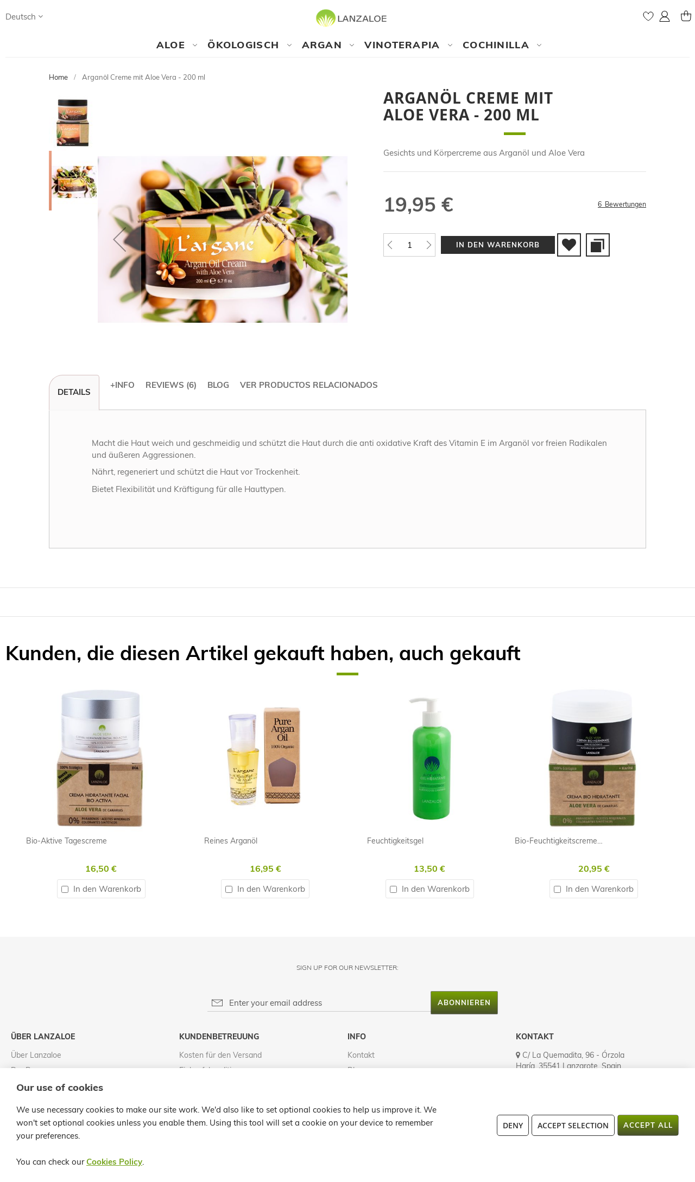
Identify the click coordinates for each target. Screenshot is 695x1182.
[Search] (61, 16)
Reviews (171, 385)
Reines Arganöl (230, 841)
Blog (218, 385)
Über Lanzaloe (36, 1055)
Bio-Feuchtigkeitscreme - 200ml (570, 841)
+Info (122, 385)
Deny (513, 1125)
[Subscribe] (464, 1002)
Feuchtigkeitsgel (395, 841)
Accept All (648, 1125)
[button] (24, 16)
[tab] (74, 393)
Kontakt (361, 1055)
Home (58, 77)
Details (74, 392)
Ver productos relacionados (309, 385)
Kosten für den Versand (220, 1055)
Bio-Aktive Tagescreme (66, 841)
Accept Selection (573, 1125)
